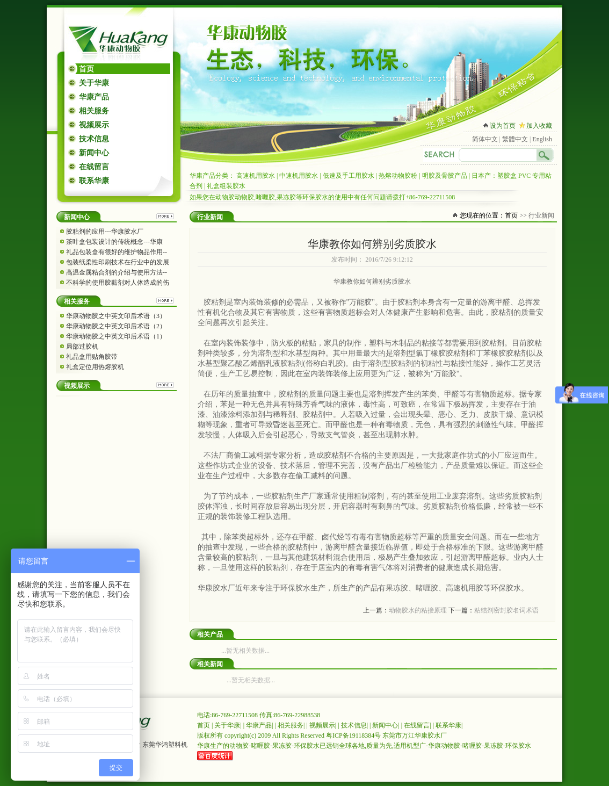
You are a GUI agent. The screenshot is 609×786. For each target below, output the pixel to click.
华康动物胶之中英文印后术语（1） (116, 336)
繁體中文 (515, 139)
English (542, 139)
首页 (86, 69)
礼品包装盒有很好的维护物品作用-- (116, 252)
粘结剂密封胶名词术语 (506, 610)
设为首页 (503, 125)
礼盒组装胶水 (226, 186)
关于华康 (94, 83)
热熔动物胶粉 (398, 175)
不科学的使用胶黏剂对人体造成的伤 (117, 282)
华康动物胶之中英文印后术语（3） (116, 316)
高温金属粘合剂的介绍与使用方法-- (116, 272)
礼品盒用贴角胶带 (92, 356)
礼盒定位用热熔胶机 (95, 367)
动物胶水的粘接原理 (418, 610)
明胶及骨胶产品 (444, 175)
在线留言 (94, 167)
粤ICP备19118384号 (353, 735)
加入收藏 (539, 125)
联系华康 (94, 181)
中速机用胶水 (298, 175)
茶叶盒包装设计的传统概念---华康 (114, 242)
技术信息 (94, 139)
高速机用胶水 (255, 175)
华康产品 (94, 97)
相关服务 (94, 111)
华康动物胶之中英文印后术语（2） (116, 326)
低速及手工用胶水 (348, 175)
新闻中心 (94, 153)
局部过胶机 (82, 346)
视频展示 (94, 125)
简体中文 (485, 139)
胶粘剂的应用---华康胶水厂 (104, 231)
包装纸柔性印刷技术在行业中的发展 (117, 262)
